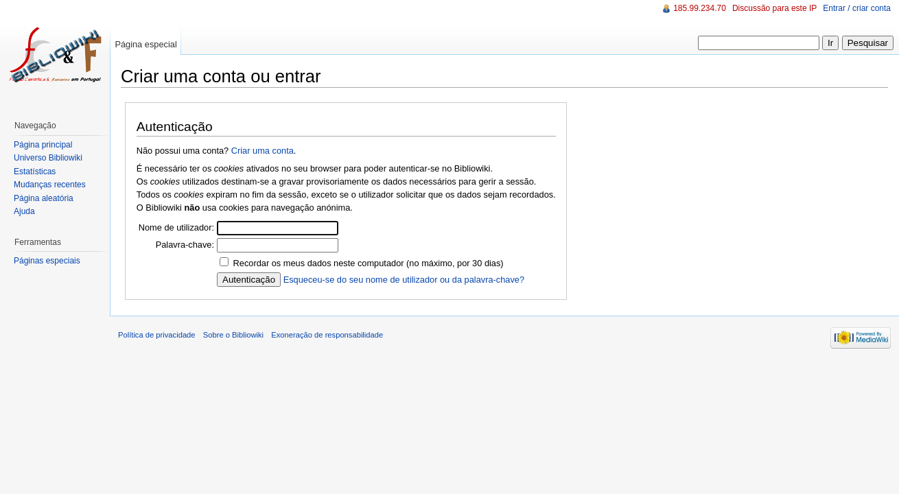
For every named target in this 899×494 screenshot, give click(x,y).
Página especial (145, 44)
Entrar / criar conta (857, 8)
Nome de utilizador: (176, 227)
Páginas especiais (47, 261)
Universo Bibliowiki (48, 158)
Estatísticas (35, 171)
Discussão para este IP (774, 8)
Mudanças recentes (50, 184)
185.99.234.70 (699, 8)
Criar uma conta (262, 150)
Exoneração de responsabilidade (327, 335)
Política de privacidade (157, 335)
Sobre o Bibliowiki (233, 335)
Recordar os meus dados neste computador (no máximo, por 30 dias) (368, 263)
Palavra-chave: (185, 244)
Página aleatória (43, 198)
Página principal (43, 145)
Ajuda (24, 211)
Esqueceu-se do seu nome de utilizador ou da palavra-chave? (403, 279)
